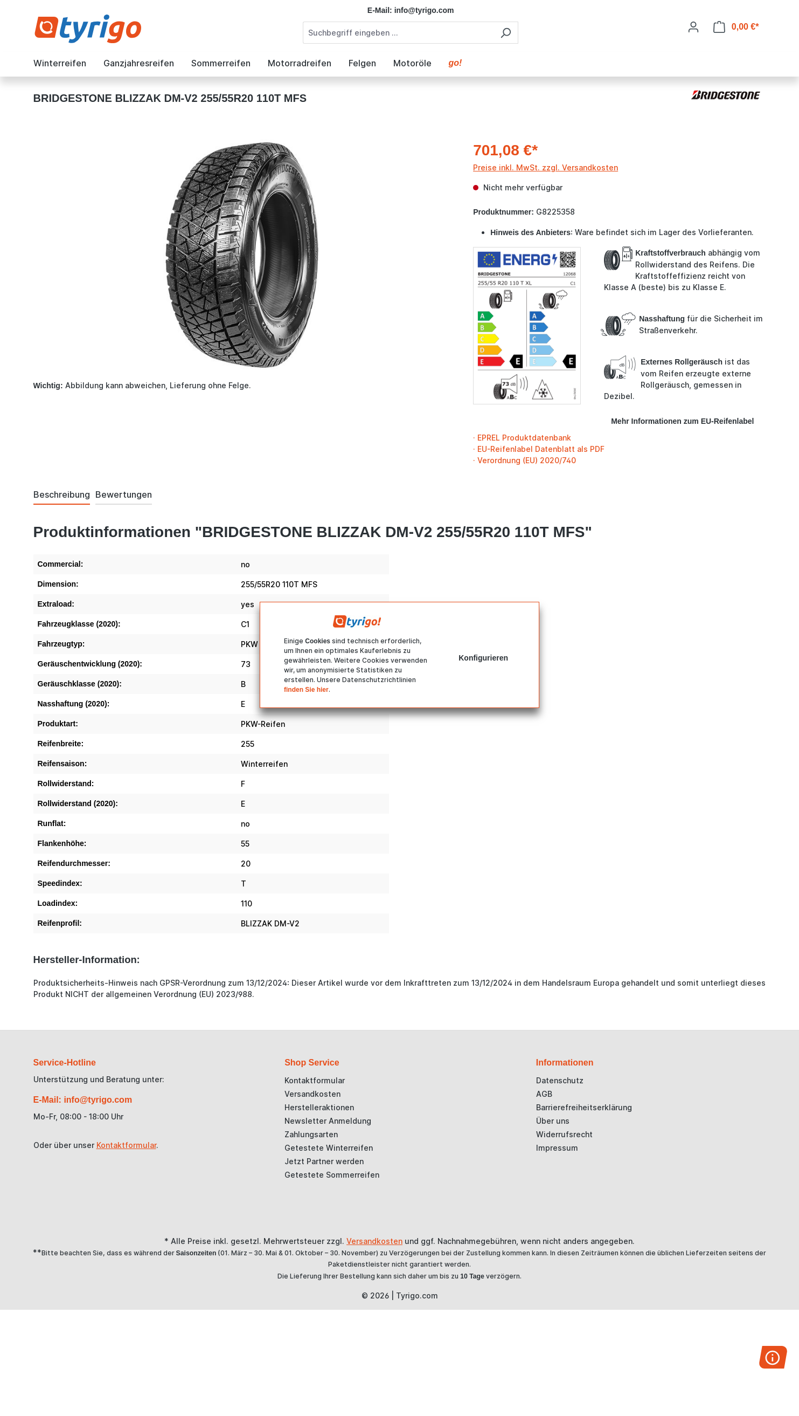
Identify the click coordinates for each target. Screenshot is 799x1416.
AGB (544, 1093)
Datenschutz (559, 1080)
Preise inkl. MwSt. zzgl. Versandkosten (545, 167)
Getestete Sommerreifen (331, 1174)
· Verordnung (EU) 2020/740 (524, 460)
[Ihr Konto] (693, 27)
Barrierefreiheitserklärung (584, 1107)
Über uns (552, 1120)
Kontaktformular (126, 1145)
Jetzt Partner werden (324, 1161)
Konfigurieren (483, 658)
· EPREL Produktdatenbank (522, 437)
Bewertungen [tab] (123, 494)
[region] (243, 255)
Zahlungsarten (311, 1134)
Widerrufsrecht (564, 1134)
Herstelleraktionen (319, 1107)
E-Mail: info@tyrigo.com (83, 1099)
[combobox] (398, 33)
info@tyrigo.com (424, 10)
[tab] (61, 495)
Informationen (565, 1062)
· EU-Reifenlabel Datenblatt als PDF (539, 448)
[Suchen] (505, 33)
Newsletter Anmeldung (327, 1120)
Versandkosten (312, 1093)
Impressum (557, 1147)
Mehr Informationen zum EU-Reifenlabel (682, 421)
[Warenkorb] (736, 27)
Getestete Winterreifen (328, 1147)
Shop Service (311, 1062)
